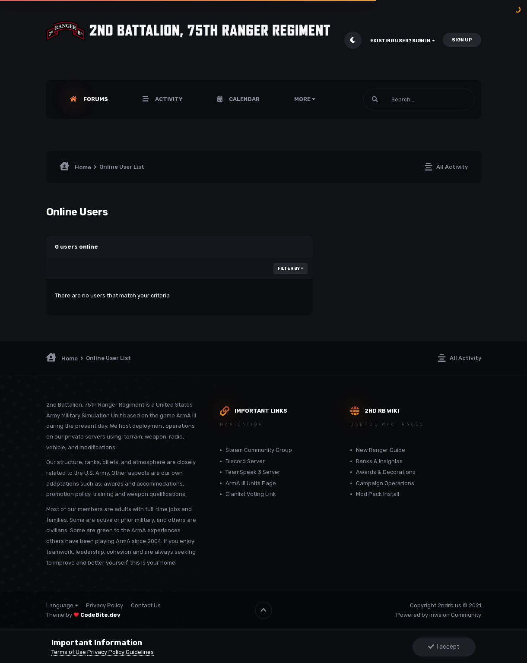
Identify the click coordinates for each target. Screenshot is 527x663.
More (304, 99)
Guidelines (140, 652)
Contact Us (146, 605)
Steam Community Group (258, 450)
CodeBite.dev (100, 615)
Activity (168, 99)
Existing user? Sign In (402, 41)
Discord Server (245, 461)
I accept (444, 646)
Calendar (244, 99)
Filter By (290, 268)
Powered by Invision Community (438, 615)
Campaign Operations (385, 483)
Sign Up (462, 40)
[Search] (419, 99)
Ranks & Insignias (379, 461)
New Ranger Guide (380, 450)
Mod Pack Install (377, 494)
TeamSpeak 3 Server (252, 472)
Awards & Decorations (386, 472)
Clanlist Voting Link (250, 494)
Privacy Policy (104, 605)
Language (62, 605)
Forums (95, 99)
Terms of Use (68, 652)
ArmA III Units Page (250, 483)
